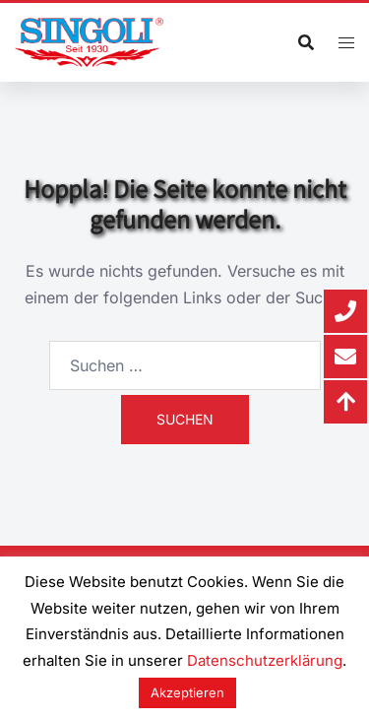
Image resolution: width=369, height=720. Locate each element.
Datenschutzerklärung (264, 660)
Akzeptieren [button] (187, 692)
